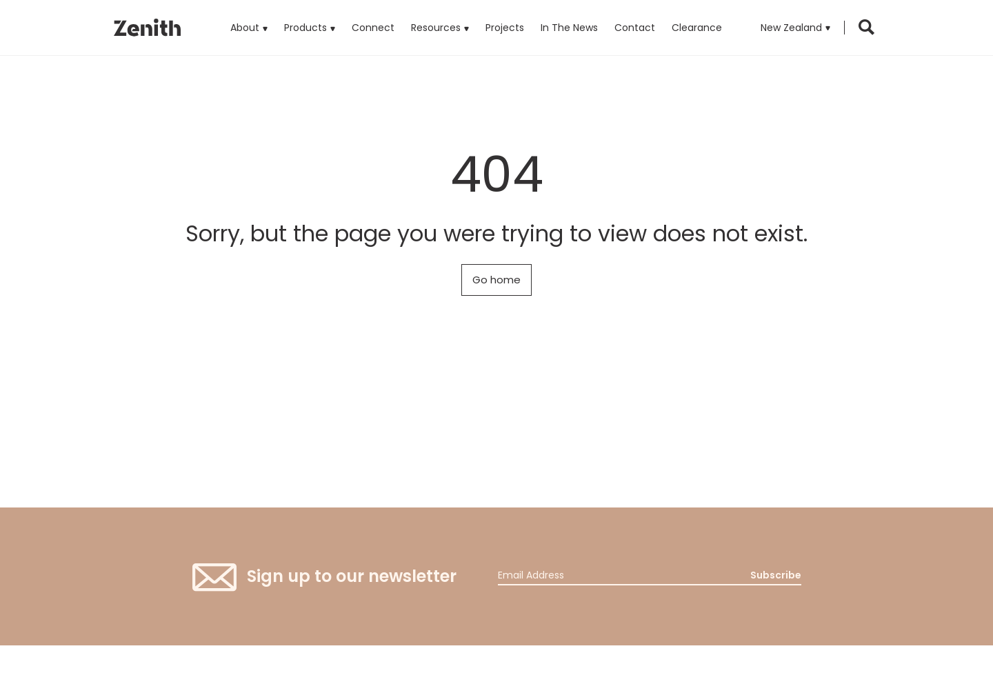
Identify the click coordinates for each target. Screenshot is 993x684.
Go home (496, 279)
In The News (569, 27)
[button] (795, 27)
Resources (436, 27)
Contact (634, 27)
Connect (373, 27)
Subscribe (775, 575)
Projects (504, 27)
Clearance (697, 27)
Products (309, 17)
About (244, 27)
